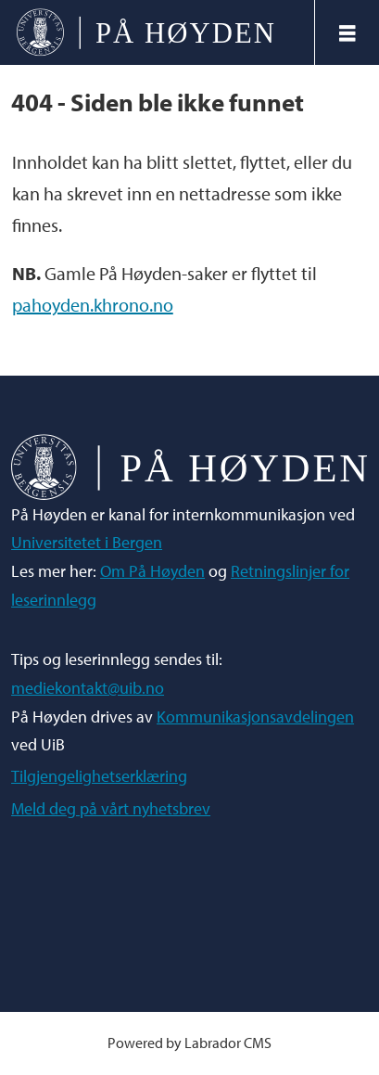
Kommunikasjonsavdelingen (255, 716)
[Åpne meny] (347, 33)
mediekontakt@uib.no (87, 687)
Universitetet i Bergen (86, 542)
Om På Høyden (152, 571)
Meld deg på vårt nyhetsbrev (110, 808)
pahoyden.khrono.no (92, 304)
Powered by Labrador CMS (189, 1042)
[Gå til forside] (145, 32)
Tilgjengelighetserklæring (99, 776)
